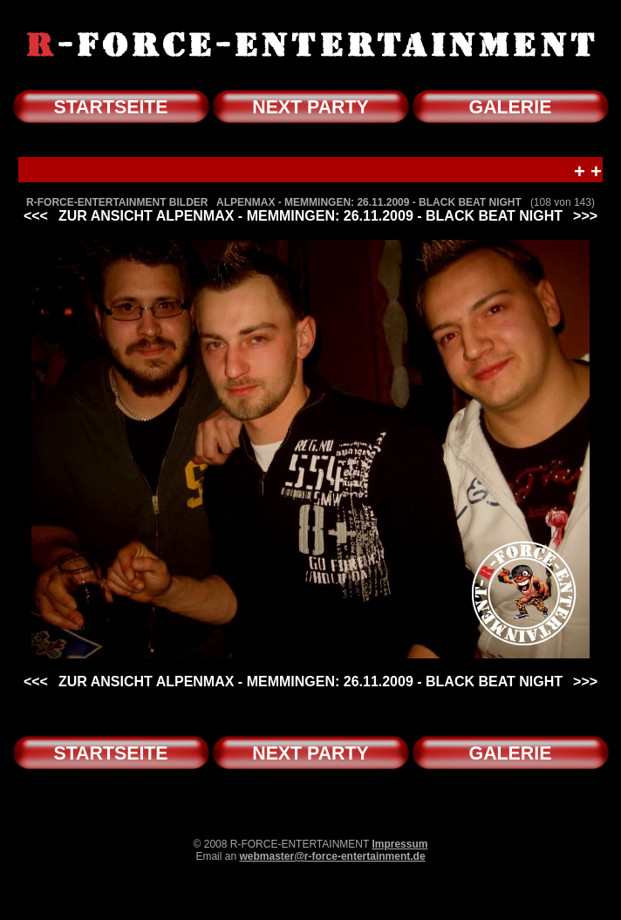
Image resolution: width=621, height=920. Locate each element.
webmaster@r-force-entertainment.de (332, 856)
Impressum (399, 844)
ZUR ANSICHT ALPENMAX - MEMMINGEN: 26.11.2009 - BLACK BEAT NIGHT (310, 215)
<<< (36, 215)
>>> (585, 215)
